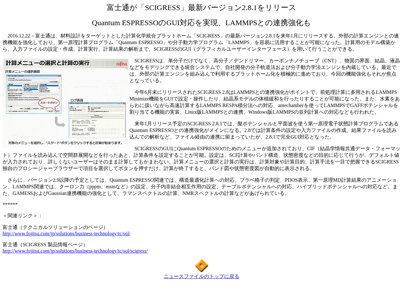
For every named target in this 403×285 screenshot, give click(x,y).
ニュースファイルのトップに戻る (201, 276)
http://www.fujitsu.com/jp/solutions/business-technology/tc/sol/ (66, 233)
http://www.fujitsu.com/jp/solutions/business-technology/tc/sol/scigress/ (75, 251)
